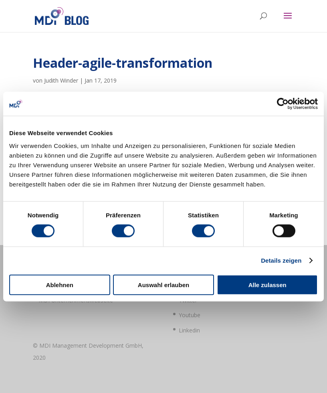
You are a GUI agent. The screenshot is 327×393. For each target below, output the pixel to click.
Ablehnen (59, 284)
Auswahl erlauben (163, 284)
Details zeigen (281, 260)
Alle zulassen (267, 284)
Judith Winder (61, 80)
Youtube (189, 315)
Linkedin (189, 330)
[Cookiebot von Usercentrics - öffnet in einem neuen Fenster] (283, 104)
